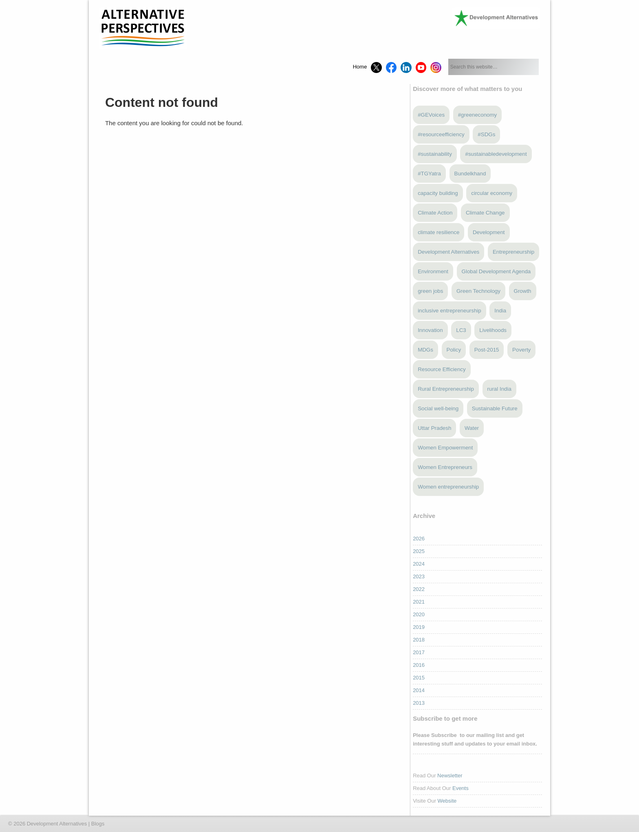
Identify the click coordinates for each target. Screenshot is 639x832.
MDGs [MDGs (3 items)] (425, 350)
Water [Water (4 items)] (472, 428)
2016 (419, 665)
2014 (419, 690)
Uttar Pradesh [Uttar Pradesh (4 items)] (434, 428)
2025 (419, 551)
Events (460, 788)
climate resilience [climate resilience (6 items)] (438, 232)
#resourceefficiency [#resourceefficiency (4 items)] (441, 134)
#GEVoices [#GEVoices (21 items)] (431, 115)
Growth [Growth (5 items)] (522, 291)
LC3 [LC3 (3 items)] (461, 330)
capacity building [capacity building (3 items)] (438, 193)
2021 (419, 602)
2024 (419, 564)
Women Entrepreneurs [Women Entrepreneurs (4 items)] (445, 467)
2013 (419, 703)
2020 (419, 614)
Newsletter (449, 775)
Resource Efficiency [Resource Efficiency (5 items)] (442, 369)
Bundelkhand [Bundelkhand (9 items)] (470, 173)
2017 (419, 652)
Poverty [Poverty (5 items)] (521, 350)
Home (360, 67)
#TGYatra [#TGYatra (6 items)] (429, 173)
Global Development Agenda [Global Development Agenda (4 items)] (496, 271)
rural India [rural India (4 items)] (499, 389)
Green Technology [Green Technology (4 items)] (478, 291)
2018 (419, 640)
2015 (419, 678)
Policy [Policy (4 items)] (454, 350)
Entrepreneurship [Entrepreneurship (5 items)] (513, 252)
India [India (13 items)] (500, 311)
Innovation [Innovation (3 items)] (430, 330)
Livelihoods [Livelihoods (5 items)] (493, 330)
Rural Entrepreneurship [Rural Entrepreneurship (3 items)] (446, 389)
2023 (419, 576)
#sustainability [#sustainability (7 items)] (435, 154)
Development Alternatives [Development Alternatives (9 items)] (448, 252)
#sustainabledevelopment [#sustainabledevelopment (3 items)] (496, 154)
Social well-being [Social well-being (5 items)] (438, 408)
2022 (419, 589)
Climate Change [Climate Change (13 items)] (485, 213)
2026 (419, 538)
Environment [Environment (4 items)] (433, 271)
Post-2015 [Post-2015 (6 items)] (486, 350)
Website (447, 801)
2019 (419, 627)
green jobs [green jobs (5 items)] (430, 291)
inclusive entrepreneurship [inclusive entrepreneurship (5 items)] (449, 311)
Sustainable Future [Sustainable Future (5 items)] (495, 408)
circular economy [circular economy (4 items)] (491, 193)
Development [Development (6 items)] (489, 232)
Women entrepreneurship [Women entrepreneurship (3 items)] (448, 487)
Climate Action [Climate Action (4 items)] (435, 213)
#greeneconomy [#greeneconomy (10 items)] (477, 115)
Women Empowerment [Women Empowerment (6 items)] (445, 448)
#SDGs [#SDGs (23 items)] (486, 134)
